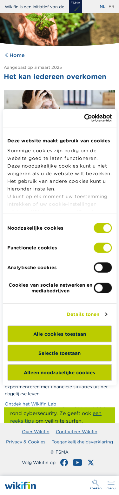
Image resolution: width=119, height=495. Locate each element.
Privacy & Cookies (25, 442)
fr (111, 6)
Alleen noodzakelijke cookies (59, 372)
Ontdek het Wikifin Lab (30, 404)
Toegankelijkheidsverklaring (82, 442)
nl (102, 6)
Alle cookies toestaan (59, 334)
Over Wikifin (36, 431)
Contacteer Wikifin (76, 431)
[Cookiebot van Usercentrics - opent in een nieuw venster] (85, 118)
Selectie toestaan (59, 353)
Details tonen (83, 314)
